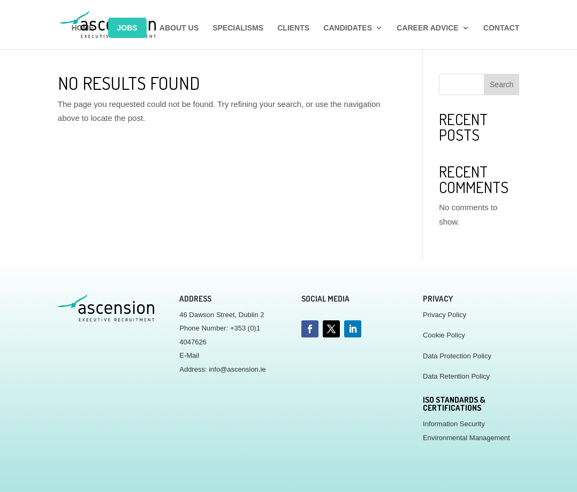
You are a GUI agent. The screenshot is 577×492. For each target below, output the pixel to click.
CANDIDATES (347, 28)
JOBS (127, 28)
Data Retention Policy (456, 376)
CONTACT (501, 28)
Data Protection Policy (457, 356)
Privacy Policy (444, 315)
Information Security (454, 424)
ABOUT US (179, 28)
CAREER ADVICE (427, 28)
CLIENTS (293, 28)
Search (501, 84)
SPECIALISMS (237, 28)
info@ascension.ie (237, 369)
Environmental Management (466, 438)
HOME (82, 28)
